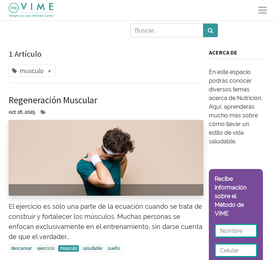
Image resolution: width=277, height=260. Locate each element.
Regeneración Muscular (53, 100)
